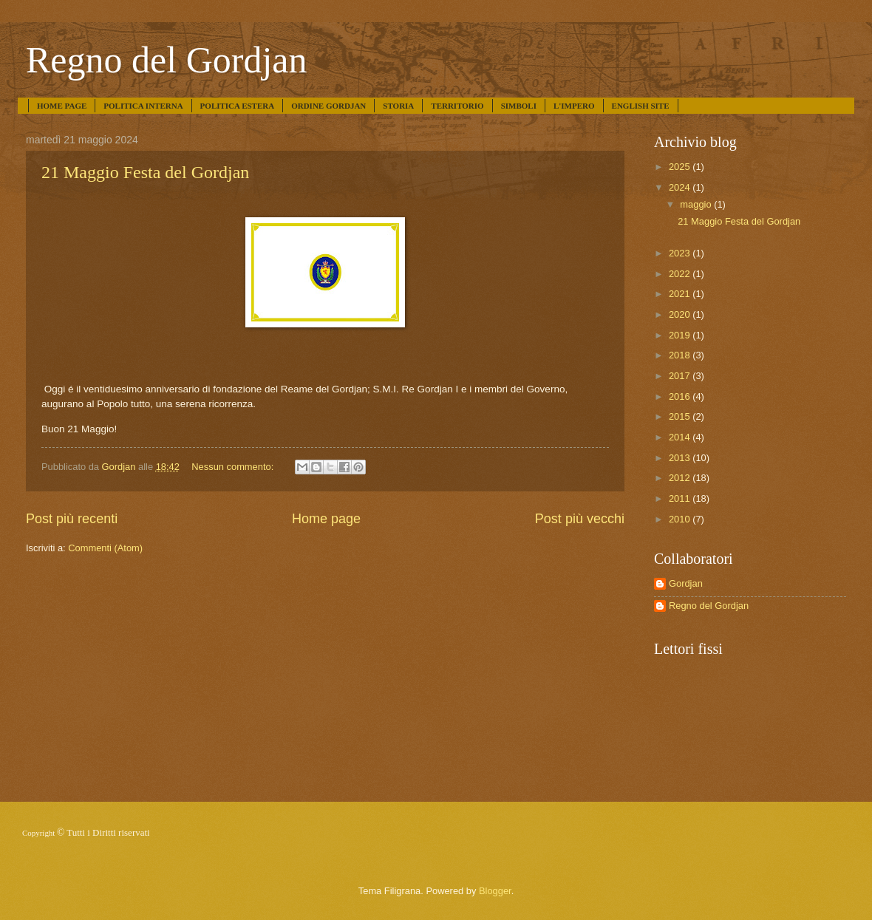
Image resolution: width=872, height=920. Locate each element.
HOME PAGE (61, 105)
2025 (680, 166)
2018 (680, 355)
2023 (680, 253)
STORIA (398, 105)
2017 (680, 375)
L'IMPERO (574, 105)
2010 (680, 519)
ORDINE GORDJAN (328, 105)
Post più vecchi (579, 518)
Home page (326, 518)
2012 (680, 477)
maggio (697, 204)
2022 (680, 273)
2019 (680, 335)
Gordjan (686, 583)
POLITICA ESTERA (237, 105)
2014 (680, 437)
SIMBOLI (519, 105)
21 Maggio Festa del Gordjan (145, 172)
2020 (680, 314)
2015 (680, 416)
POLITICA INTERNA (143, 105)
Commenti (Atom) (105, 547)
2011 (680, 498)
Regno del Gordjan (166, 60)
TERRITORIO (457, 105)
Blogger (495, 890)
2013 (680, 457)
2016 (680, 396)
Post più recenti (71, 518)
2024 (680, 187)
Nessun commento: (233, 466)
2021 (680, 293)
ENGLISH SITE (641, 105)
